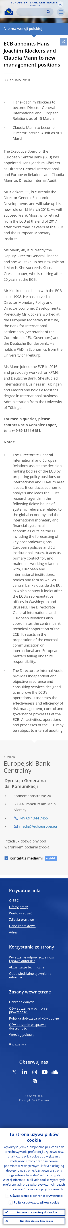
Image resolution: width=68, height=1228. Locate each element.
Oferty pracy (18, 907)
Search (48, 12)
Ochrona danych (21, 1002)
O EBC (13, 900)
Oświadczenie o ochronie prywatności (28, 1010)
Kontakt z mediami (26, 858)
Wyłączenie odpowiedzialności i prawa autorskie (32, 959)
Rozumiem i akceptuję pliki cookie (37, 1212)
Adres (13, 932)
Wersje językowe (21, 1034)
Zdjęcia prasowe (21, 919)
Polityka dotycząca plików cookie (34, 1018)
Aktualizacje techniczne (26, 967)
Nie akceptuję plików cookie (36, 1221)
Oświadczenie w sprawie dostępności (27, 1026)
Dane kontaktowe (22, 926)
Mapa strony (19, 1044)
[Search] (32, 12)
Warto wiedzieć (20, 913)
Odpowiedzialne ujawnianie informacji (30, 975)
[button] (60, 4)
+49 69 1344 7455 (33, 818)
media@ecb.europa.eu (38, 826)
